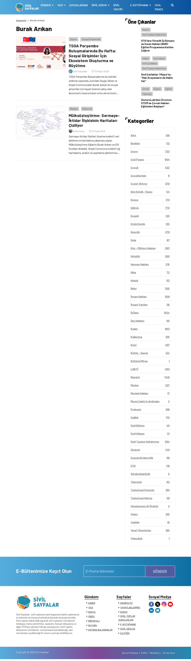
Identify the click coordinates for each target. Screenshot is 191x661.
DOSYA (92, 612)
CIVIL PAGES (159, 7)
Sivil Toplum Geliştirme (154, 34)
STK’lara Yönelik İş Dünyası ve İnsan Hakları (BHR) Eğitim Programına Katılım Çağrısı (157, 45)
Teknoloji (147, 93)
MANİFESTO (126, 603)
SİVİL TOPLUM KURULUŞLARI (126, 618)
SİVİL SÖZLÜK (127, 629)
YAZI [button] (61, 5)
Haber (145, 58)
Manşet (73, 107)
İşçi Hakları (159, 58)
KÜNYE (124, 612)
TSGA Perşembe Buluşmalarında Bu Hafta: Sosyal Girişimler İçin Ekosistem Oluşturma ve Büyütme (92, 55)
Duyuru (72, 38)
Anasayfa (21, 20)
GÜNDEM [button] (46, 5)
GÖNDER (160, 571)
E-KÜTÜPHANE (128, 624)
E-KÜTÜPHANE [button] (139, 5)
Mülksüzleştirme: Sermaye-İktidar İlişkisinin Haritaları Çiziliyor (94, 119)
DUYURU (92, 625)
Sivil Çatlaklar (149, 63)
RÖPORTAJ (94, 621)
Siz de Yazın (169, 654)
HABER (91, 603)
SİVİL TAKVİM (118, 7)
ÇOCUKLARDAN (79, 5)
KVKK (144, 654)
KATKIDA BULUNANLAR (100, 630)
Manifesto (155, 654)
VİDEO (91, 616)
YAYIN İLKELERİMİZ (130, 607)
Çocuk (145, 88)
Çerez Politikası (130, 654)
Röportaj (86, 107)
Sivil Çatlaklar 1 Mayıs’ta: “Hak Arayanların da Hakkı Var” (157, 77)
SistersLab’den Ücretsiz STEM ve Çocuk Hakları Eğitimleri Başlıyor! (156, 103)
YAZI (90, 607)
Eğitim (168, 88)
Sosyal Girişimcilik (90, 38)
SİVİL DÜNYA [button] (100, 5)
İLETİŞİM (124, 633)
